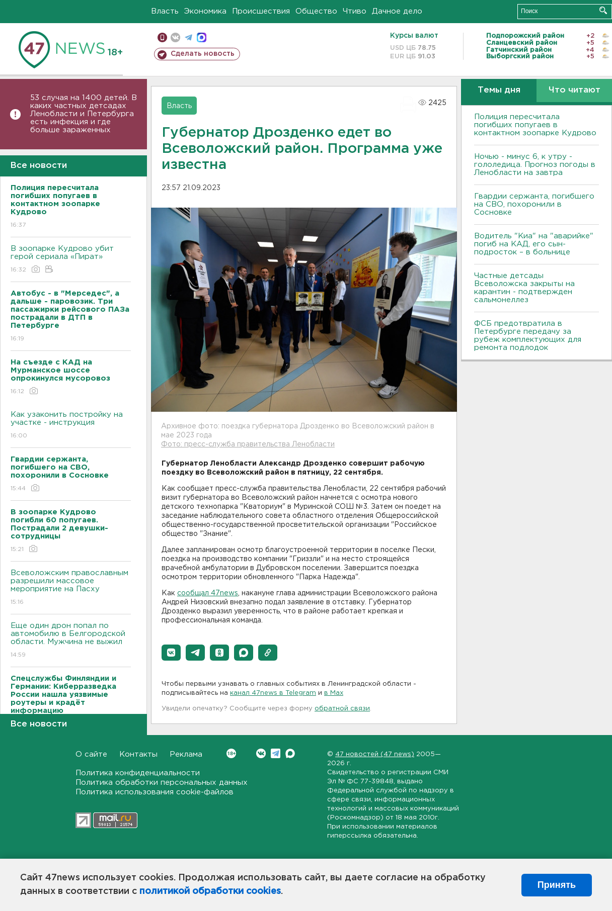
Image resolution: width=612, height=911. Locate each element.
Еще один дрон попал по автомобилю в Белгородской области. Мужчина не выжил (71, 640)
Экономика (205, 11)
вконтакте (175, 37)
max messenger (201, 37)
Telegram (275, 753)
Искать (603, 10)
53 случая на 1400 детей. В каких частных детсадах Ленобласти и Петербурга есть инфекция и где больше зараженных (83, 114)
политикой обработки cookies (210, 891)
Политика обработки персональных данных (161, 782)
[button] (171, 653)
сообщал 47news (207, 593)
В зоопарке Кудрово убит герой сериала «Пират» (71, 259)
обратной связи (342, 708)
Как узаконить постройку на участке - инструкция (71, 425)
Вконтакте (231, 753)
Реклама (186, 754)
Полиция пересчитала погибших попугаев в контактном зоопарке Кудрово (535, 125)
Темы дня (499, 90)
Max (290, 753)
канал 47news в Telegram (273, 693)
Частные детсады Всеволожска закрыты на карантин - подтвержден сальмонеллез (524, 287)
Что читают (574, 90)
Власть (165, 11)
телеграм (188, 37)
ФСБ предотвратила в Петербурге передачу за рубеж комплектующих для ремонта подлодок (527, 335)
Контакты (138, 754)
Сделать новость (203, 54)
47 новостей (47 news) (374, 754)
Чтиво (354, 11)
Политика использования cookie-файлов (154, 792)
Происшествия (261, 11)
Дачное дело (397, 11)
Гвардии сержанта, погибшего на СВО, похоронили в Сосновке (534, 204)
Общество (316, 11)
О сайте (91, 754)
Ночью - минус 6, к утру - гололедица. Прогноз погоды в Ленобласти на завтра (534, 164)
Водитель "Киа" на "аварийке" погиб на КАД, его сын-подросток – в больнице (533, 244)
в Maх (333, 693)
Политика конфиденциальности (137, 773)
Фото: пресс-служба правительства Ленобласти (248, 444)
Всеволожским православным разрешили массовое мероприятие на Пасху (71, 588)
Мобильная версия (162, 37)
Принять (557, 885)
